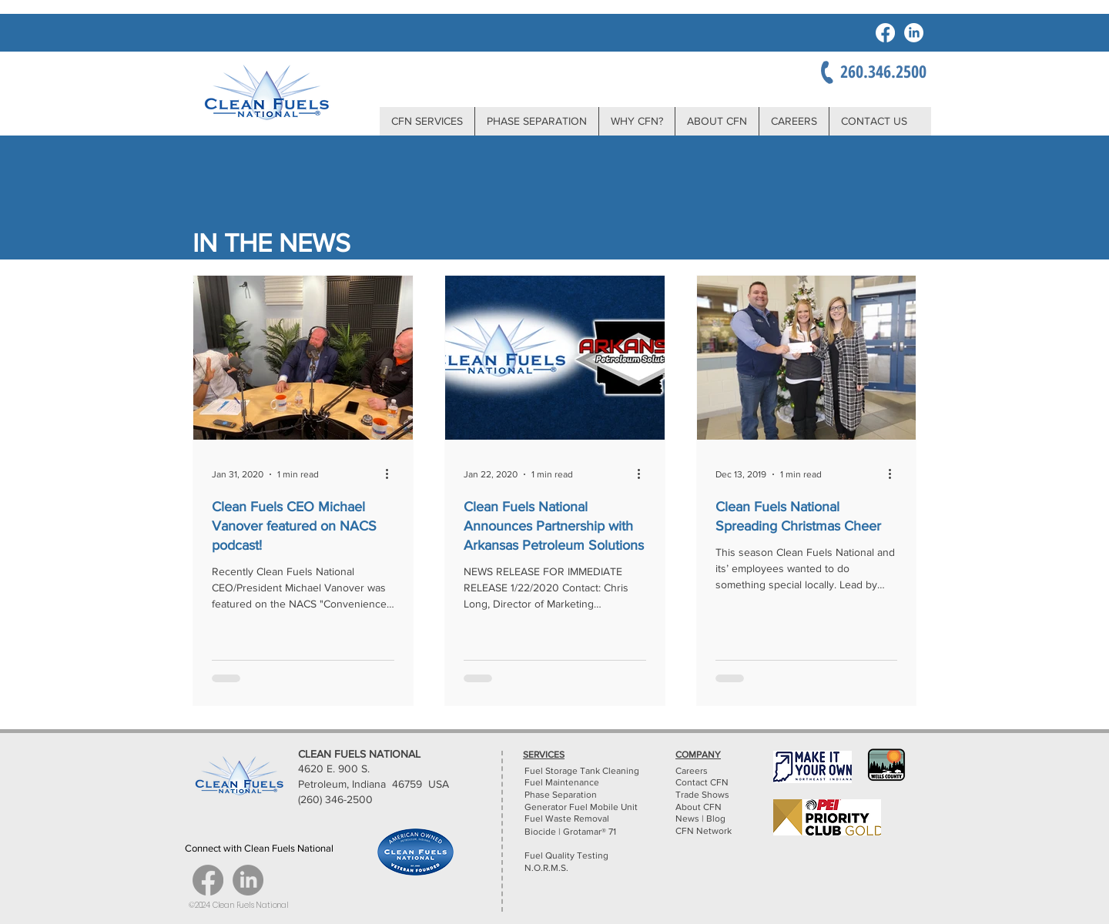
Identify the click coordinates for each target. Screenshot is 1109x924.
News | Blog (700, 818)
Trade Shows (702, 794)
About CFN (698, 807)
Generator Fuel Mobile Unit (581, 807)
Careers (691, 770)
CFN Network (704, 830)
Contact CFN (702, 782)
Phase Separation (560, 794)
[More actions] (392, 474)
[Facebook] (885, 32)
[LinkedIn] (913, 32)
